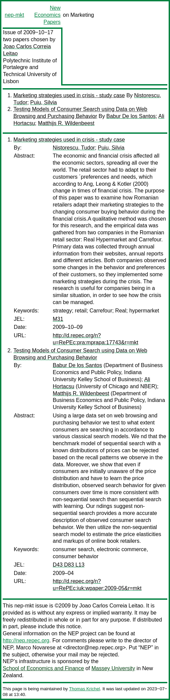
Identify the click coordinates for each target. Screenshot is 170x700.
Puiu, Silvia (43, 102)
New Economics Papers (47, 15)
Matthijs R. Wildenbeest (66, 123)
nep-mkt (14, 15)
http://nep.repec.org (26, 640)
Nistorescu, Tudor (74, 148)
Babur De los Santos (131, 116)
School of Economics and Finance (43, 668)
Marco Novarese (35, 647)
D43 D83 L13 (68, 565)
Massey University (113, 668)
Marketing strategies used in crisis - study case (69, 95)
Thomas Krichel (84, 688)
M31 (58, 319)
